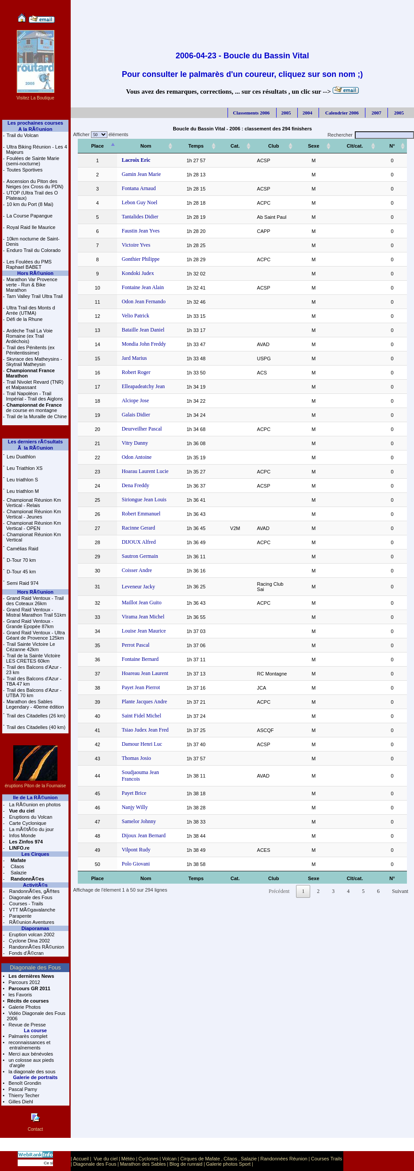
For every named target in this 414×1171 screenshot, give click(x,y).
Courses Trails (326, 1158)
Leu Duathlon (21, 456)
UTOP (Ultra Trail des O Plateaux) (32, 195)
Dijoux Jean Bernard (137, 825)
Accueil (80, 1158)
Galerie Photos (24, 1007)
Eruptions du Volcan (30, 817)
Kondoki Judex (131, 273)
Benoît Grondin (24, 1083)
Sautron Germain (133, 556)
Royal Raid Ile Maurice (31, 227)
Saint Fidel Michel (135, 712)
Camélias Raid (22, 548)
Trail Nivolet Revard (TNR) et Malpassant (35, 384)
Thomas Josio (129, 754)
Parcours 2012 (23, 982)
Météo (128, 1158)
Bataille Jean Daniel (136, 330)
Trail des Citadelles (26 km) (36, 715)
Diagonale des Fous (30, 897)
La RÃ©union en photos (34, 804)
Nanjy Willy (128, 796)
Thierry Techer (23, 1095)
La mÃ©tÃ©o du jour (30, 829)
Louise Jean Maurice (137, 627)
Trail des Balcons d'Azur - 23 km (34, 669)
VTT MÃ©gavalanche (32, 909)
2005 (286, 112)
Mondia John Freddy (137, 344)
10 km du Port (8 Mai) (30, 204)
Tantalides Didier (133, 217)
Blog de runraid (186, 1164)
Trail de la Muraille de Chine (37, 416)
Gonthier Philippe (134, 259)
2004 (307, 112)
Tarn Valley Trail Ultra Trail (35, 296)
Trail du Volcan (22, 135)
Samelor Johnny (132, 811)
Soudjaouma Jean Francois (143, 768)
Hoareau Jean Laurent (138, 669)
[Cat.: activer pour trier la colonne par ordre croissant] (239, 146)
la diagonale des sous (31, 1071)
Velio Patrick (129, 316)
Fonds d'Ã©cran (26, 953)
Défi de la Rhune (25, 319)
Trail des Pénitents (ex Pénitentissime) (30, 350)
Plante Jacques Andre (138, 697)
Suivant (400, 880)
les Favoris (19, 994)
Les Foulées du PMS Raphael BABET (29, 264)
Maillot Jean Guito (135, 598)
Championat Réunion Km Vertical (33, 537)
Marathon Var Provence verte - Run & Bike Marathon (31, 285)
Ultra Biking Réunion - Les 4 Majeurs (36, 149)
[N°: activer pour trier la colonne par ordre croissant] (394, 146)
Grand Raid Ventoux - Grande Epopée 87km (30, 623)
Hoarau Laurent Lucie (138, 471)
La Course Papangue (30, 215)
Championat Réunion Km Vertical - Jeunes (33, 514)
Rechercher (370, 134)
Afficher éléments (99, 134)
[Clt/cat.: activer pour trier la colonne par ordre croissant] (363, 146)
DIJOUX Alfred (132, 542)
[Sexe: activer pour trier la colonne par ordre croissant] (328, 146)
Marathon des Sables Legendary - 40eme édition (35, 704)
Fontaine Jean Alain (136, 287)
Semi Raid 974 (22, 583)
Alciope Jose (129, 400)
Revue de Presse (26, 1024)
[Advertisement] (242, 20)
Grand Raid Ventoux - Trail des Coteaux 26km (35, 600)
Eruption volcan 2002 (31, 934)
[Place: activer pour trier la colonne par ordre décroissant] (94, 146)
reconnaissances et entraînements (28, 1045)
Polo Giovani (129, 853)
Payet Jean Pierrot (134, 683)
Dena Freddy (129, 485)
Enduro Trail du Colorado (34, 250)
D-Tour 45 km (21, 571)
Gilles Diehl (20, 1101)
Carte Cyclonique (27, 823)
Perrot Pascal (129, 641)
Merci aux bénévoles (30, 1054)
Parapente (20, 916)
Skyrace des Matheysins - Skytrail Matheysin (34, 361)
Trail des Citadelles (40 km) (36, 727)
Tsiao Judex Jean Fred (138, 726)
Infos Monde (22, 835)
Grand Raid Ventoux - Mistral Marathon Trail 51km (36, 612)
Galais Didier (129, 415)
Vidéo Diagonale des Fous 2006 (36, 1016)
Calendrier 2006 (341, 112)
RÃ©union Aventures (31, 922)
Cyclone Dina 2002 (29, 940)
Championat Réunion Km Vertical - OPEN (33, 525)
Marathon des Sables (143, 1164)
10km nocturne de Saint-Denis (33, 241)
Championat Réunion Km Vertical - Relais (33, 502)
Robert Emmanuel (134, 514)
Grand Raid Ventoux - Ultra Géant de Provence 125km (35, 635)
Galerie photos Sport (228, 1164)
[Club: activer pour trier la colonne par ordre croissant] (282, 146)
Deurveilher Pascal (135, 429)
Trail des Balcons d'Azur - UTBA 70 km (34, 692)
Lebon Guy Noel (133, 202)
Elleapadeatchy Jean (137, 386)
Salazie (18, 872)
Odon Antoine (130, 457)
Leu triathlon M (23, 491)
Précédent (279, 880)
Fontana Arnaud (132, 188)
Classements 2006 (251, 112)
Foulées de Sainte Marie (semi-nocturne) (32, 161)
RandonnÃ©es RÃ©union (36, 947)
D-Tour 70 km (21, 560)
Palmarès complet (27, 1036)
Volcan (169, 1158)
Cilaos (16, 866)
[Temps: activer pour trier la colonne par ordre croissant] (205, 146)
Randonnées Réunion (283, 1158)
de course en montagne (34, 407)
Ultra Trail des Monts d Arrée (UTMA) (30, 310)
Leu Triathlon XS (24, 468)
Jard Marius (128, 358)
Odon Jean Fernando (137, 301)
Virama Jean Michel (136, 613)
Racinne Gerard (132, 528)
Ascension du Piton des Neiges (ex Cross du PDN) (35, 184)
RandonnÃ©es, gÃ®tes (34, 891)
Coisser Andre (130, 570)
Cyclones (148, 1158)
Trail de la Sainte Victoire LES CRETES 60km (33, 658)
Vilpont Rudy (129, 839)
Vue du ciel (105, 1158)
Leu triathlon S (22, 479)
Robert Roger (129, 372)
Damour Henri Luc (135, 740)
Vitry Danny (128, 443)
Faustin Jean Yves (134, 231)
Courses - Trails (25, 903)
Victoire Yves (129, 245)
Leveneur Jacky (132, 584)
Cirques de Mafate (200, 1158)
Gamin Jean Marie (135, 174)
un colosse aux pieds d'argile (30, 1062)
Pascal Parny (22, 1089)
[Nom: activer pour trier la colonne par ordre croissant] (149, 146)
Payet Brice (127, 782)
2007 (375, 112)
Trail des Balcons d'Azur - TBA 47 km (34, 681)
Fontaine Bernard (133, 655)
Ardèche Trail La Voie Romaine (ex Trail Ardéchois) (29, 336)
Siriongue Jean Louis (137, 499)
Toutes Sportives (24, 169)
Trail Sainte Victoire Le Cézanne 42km (30, 646)
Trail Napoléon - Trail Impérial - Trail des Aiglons (34, 396)
